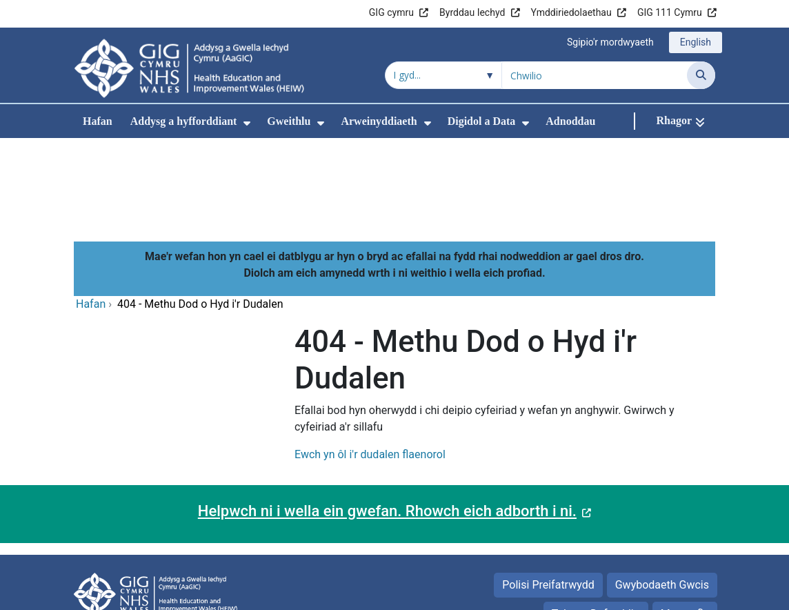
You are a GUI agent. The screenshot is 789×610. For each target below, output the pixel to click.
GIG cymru (391, 12)
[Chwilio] (701, 75)
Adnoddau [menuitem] (570, 121)
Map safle (685, 521)
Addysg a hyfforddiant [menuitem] (183, 121)
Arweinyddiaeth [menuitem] (379, 121)
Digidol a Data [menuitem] (482, 121)
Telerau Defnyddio (596, 521)
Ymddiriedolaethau (571, 12)
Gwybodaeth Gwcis (662, 492)
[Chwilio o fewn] (443, 75)
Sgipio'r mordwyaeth (610, 42)
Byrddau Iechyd (472, 12)
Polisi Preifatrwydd (548, 492)
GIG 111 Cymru (669, 12)
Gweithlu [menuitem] (288, 121)
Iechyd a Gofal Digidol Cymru (630, 592)
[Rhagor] (680, 121)
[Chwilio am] (594, 75)
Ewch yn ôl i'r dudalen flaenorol (370, 361)
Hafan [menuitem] (97, 121)
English (695, 42)
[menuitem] (246, 123)
